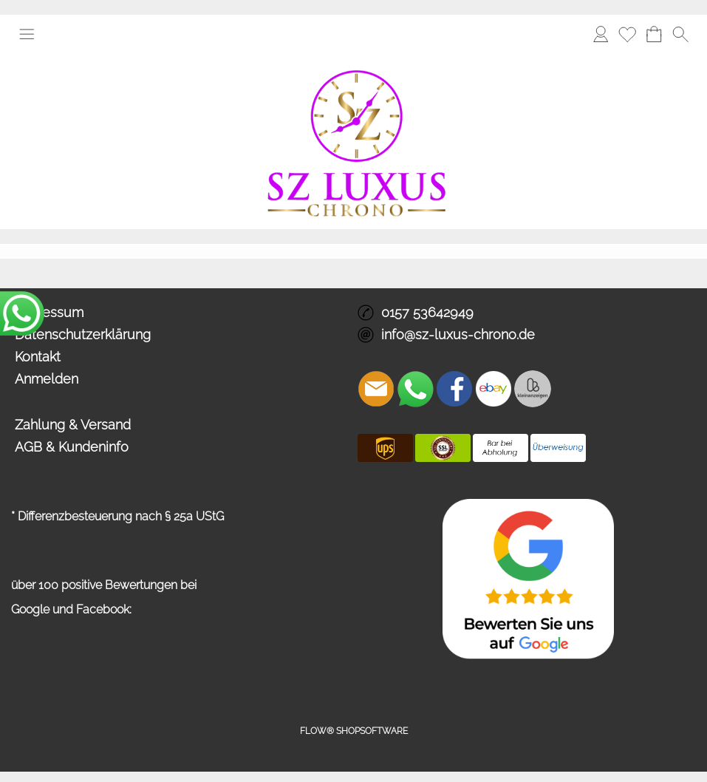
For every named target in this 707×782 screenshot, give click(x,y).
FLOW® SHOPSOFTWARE (354, 731)
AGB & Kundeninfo (72, 447)
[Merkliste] (627, 34)
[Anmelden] (600, 34)
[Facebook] (454, 388)
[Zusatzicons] (532, 388)
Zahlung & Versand (73, 424)
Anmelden (46, 379)
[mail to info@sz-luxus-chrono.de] (376, 388)
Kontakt (38, 356)
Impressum (49, 312)
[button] (26, 34)
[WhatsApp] (415, 388)
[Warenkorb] (653, 34)
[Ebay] (493, 388)
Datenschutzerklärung (83, 334)
